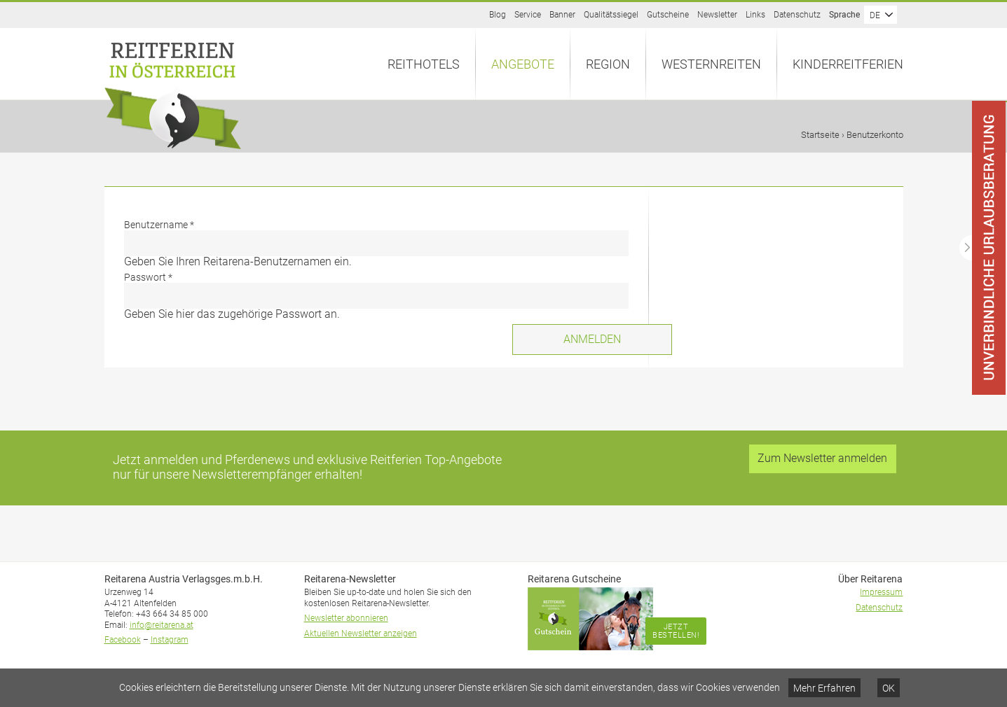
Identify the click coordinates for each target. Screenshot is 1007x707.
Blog (497, 15)
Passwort (148, 277)
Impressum (881, 592)
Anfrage (1006, 101)
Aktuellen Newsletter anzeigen (360, 633)
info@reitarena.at (161, 625)
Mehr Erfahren (824, 688)
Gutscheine (668, 15)
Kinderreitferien (848, 64)
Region (608, 64)
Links (755, 15)
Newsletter (717, 15)
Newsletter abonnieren (346, 618)
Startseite (820, 135)
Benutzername (159, 224)
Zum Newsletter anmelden (822, 458)
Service (527, 15)
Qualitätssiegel (611, 15)
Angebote (522, 64)
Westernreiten (711, 64)
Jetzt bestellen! (675, 631)
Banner (562, 15)
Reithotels (424, 64)
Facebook (122, 640)
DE (875, 15)
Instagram (170, 640)
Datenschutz (797, 15)
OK (888, 688)
